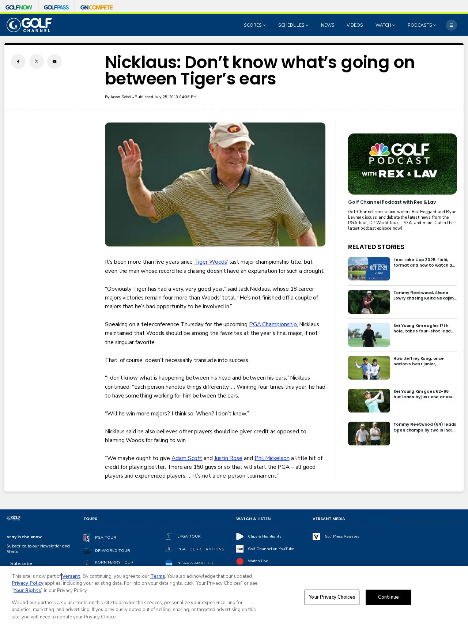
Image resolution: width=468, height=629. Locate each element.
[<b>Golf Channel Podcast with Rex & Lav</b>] (402, 164)
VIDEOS (355, 25)
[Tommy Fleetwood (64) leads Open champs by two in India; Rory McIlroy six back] (369, 433)
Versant (71, 579)
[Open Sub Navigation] (265, 25)
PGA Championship (273, 324)
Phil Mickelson (272, 458)
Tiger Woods (210, 261)
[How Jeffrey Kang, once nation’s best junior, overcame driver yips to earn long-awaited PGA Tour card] (369, 368)
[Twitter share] (36, 61)
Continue (388, 599)
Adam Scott (186, 458)
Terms (157, 579)
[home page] (29, 25)
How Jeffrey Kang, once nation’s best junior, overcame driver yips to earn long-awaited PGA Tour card (424, 361)
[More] (451, 24)
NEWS (328, 25)
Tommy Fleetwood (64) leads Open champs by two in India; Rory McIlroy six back (424, 427)
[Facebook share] (18, 61)
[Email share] (54, 61)
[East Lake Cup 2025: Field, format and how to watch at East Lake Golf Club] (369, 269)
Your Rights (27, 593)
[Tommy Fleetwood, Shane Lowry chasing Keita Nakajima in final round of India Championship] (369, 302)
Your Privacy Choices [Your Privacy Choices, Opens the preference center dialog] (332, 599)
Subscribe (21, 563)
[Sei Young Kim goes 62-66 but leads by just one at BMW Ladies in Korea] (369, 401)
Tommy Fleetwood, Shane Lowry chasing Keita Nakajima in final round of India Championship (425, 295)
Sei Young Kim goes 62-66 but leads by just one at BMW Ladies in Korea (424, 394)
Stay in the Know (24, 537)
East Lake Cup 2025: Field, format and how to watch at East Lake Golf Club (423, 262)
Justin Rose (228, 458)
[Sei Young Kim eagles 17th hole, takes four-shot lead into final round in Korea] (369, 335)
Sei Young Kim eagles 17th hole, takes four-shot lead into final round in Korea (422, 328)
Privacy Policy (28, 586)
